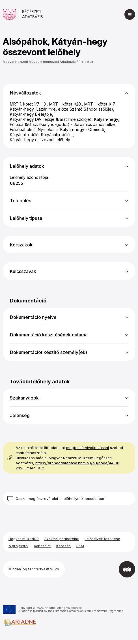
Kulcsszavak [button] (23, 271)
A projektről (18, 546)
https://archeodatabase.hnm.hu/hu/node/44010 (77, 463)
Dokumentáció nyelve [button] (33, 317)
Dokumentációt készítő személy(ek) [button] (48, 352)
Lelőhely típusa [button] (26, 218)
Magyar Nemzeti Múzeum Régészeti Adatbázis (39, 62)
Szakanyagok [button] (24, 398)
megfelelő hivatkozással (87, 447)
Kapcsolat (42, 546)
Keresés (63, 546)
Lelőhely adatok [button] (27, 166)
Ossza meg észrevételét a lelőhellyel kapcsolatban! (61, 498)
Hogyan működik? (23, 539)
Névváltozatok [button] (25, 93)
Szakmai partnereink (61, 539)
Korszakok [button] (21, 245)
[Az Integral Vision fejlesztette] (127, 569)
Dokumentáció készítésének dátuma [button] (49, 335)
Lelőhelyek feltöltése (102, 539)
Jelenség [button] (20, 415)
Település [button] (20, 200)
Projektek (86, 62)
